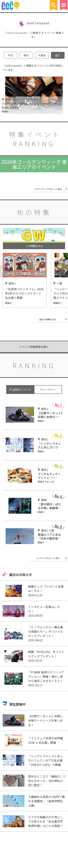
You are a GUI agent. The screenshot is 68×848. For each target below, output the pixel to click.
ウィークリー (48, 389)
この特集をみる (34, 246)
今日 (10, 55)
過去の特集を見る (48, 319)
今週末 (42, 55)
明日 (26, 55)
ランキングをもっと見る (48, 558)
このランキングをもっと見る (48, 188)
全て (57, 55)
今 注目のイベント (20, 389)
